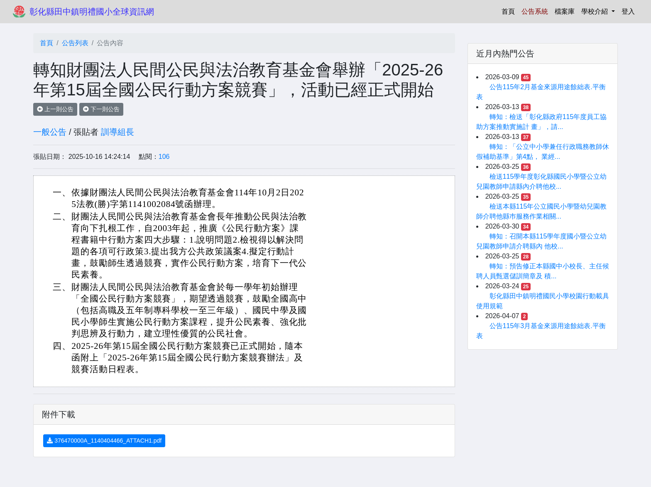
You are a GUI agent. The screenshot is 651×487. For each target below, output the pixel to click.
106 (164, 156)
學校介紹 (595, 11)
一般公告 (49, 131)
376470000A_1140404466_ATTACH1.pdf (104, 440)
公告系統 (534, 11)
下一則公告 (101, 109)
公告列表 (75, 42)
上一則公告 (55, 109)
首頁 (510, 10)
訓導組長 (117, 131)
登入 (628, 11)
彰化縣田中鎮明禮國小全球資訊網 (91, 11)
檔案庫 (565, 11)
